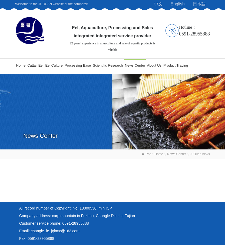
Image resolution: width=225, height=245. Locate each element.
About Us (154, 65)
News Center (135, 65)
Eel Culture (53, 65)
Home (21, 65)
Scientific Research (108, 65)
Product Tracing (175, 65)
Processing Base (78, 65)
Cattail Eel (35, 65)
